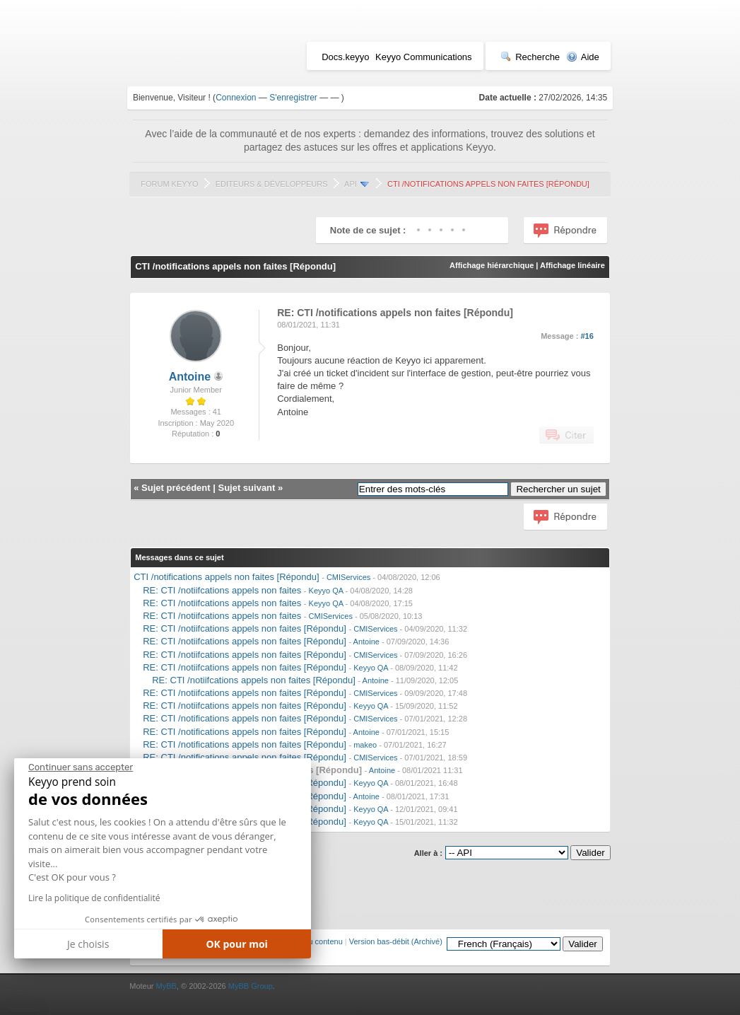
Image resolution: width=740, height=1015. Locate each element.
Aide (582, 57)
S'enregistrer (293, 98)
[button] (24, 1009)
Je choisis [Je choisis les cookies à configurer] (88, 944)
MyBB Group (250, 986)
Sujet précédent (176, 487)
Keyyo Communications (423, 57)
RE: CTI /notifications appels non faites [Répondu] (244, 718)
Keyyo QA (326, 590)
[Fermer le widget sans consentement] (80, 767)
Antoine (190, 377)
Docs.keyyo (345, 57)
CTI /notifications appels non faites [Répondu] (226, 577)
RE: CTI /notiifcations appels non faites (222, 590)
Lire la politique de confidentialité (94, 898)
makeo (365, 745)
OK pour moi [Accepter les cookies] (237, 944)
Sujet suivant (246, 487)
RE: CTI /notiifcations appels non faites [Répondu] (244, 628)
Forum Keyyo (169, 184)
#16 (586, 336)
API (350, 184)
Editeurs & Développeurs (272, 184)
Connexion (236, 98)
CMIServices (348, 577)
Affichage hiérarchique (492, 265)
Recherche (530, 57)
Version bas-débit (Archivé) (395, 941)
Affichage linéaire (572, 265)
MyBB (166, 986)
